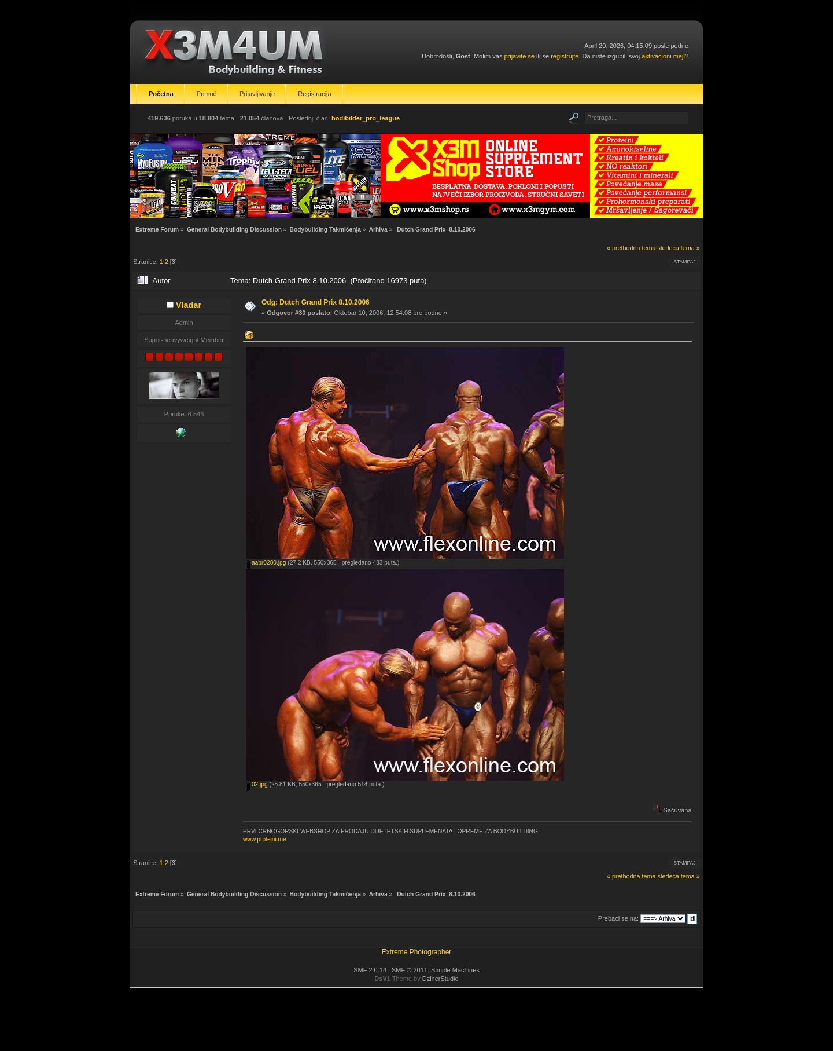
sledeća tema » (679, 247)
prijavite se (519, 56)
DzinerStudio (440, 978)
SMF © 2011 (409, 969)
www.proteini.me (264, 839)
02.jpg (257, 784)
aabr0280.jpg (266, 562)
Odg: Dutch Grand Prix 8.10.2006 (315, 302)
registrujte (564, 56)
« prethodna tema (631, 247)
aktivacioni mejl (663, 56)
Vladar (188, 305)
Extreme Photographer (417, 952)
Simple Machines (455, 969)
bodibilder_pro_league (365, 118)
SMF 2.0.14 (369, 969)
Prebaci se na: (618, 918)
